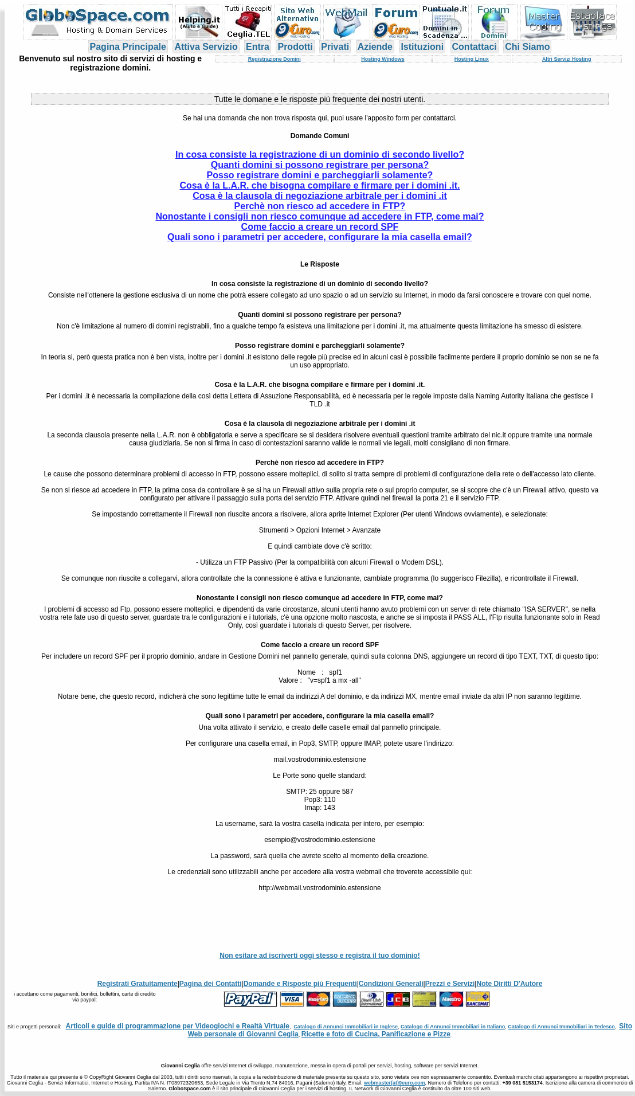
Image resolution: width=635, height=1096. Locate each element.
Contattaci (474, 47)
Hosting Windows (382, 59)
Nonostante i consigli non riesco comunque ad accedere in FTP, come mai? (319, 216)
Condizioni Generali (391, 984)
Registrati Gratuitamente (137, 984)
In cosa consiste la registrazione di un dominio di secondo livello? (319, 154)
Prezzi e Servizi (450, 984)
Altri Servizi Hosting (566, 59)
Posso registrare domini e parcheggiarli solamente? (320, 175)
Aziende (375, 47)
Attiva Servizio (205, 47)
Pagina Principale (128, 47)
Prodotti (294, 47)
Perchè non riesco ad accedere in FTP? (320, 206)
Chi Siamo (527, 47)
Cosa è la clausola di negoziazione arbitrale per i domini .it (320, 196)
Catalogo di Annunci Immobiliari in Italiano (453, 1027)
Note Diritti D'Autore (509, 984)
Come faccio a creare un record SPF (320, 227)
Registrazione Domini (274, 59)
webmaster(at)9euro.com (394, 1083)
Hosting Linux (471, 59)
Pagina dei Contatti (210, 984)
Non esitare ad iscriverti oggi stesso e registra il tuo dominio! (319, 956)
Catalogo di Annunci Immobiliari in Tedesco (561, 1027)
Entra (257, 47)
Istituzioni (422, 47)
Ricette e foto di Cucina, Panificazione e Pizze (375, 1034)
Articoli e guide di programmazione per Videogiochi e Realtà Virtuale (177, 1026)
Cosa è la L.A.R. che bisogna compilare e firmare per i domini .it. (319, 185)
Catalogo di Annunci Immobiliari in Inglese (345, 1027)
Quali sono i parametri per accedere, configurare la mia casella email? (319, 237)
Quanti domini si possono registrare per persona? (320, 165)
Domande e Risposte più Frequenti (300, 984)
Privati (335, 47)
